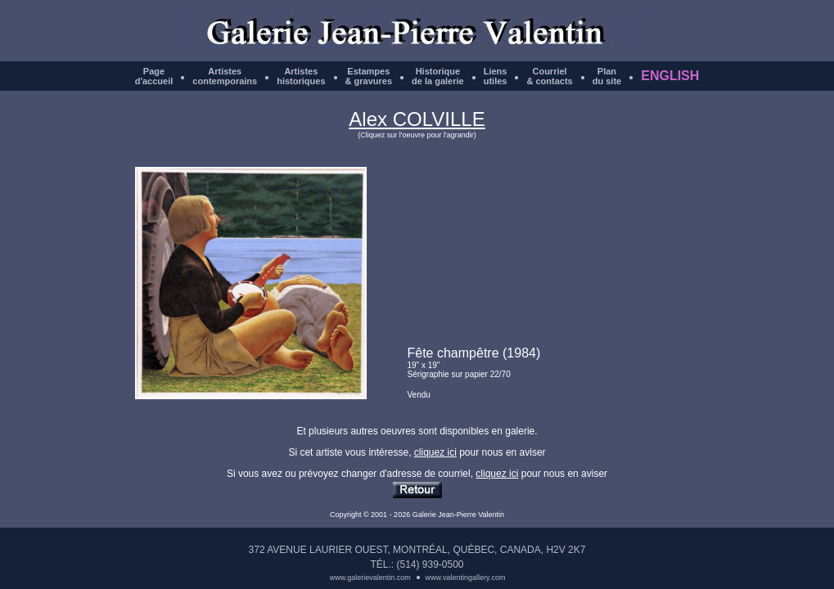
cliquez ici (435, 452)
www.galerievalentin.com (370, 577)
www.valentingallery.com (466, 577)
